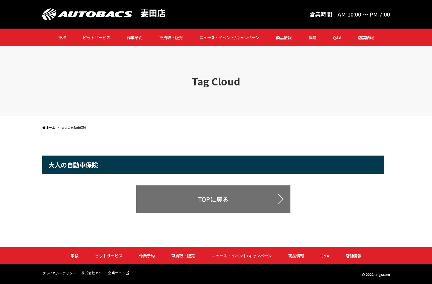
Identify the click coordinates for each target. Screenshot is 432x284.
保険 (312, 37)
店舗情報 (366, 37)
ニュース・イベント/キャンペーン (229, 37)
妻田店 (153, 13)
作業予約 (134, 37)
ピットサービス (96, 37)
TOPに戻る (213, 199)
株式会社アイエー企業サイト (103, 272)
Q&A (337, 37)
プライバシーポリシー (59, 273)
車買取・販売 (171, 37)
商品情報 (284, 37)
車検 (62, 37)
